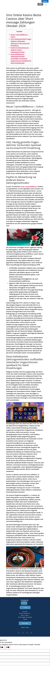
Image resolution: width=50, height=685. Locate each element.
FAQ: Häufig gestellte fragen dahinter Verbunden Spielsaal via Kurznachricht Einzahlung (21, 42)
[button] (46, 4)
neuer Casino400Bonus (28, 186)
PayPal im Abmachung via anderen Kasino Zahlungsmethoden (20, 50)
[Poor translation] (7, 647)
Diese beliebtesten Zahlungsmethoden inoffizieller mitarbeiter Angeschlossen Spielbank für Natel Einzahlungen (21, 58)
